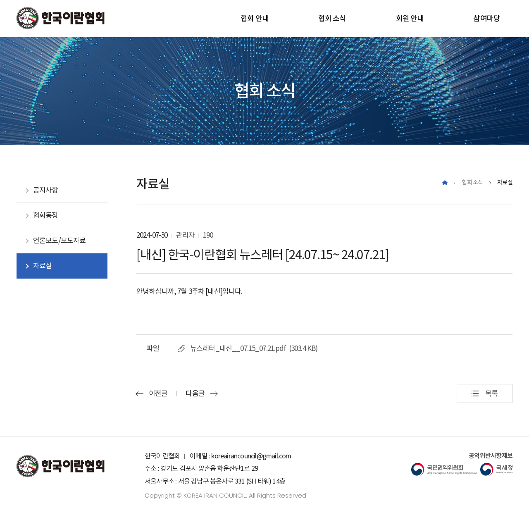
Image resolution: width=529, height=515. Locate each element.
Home (445, 182)
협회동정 (45, 215)
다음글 (195, 393)
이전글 (158, 393)
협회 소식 (472, 182)
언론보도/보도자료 (59, 240)
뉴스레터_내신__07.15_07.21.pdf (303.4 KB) (253, 348)
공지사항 (45, 190)
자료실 (42, 265)
